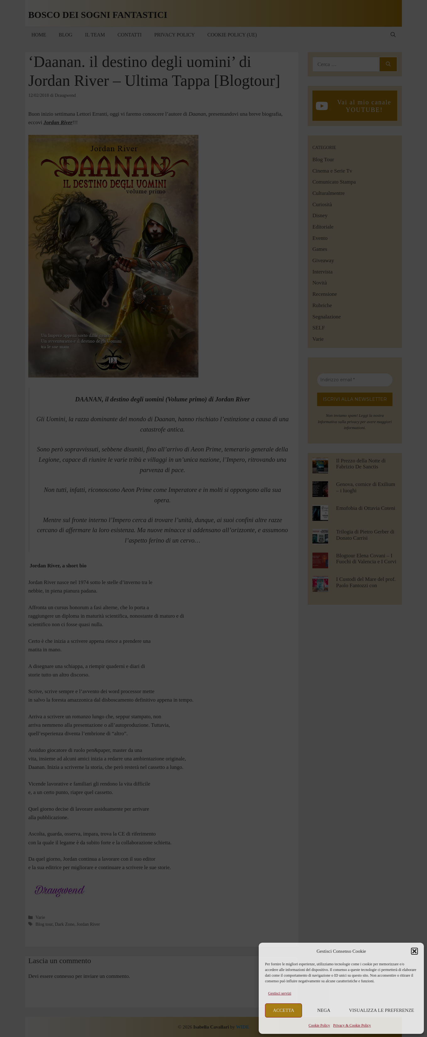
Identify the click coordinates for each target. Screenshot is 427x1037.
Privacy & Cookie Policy (352, 1025)
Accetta (283, 1010)
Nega (324, 1010)
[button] (414, 951)
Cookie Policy (319, 1025)
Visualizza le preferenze (381, 1010)
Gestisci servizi (279, 993)
